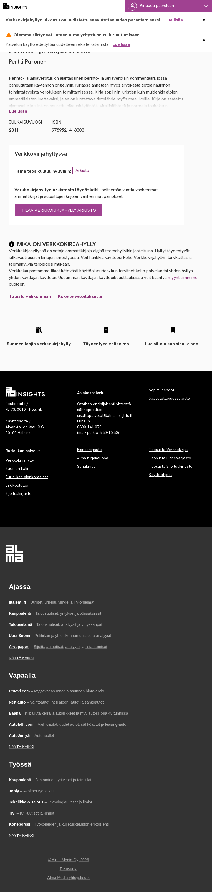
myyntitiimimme (183, 277)
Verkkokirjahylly (20, 460)
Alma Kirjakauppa (92, 457)
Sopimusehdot (161, 389)
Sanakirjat (86, 466)
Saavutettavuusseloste (169, 398)
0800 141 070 (89, 426)
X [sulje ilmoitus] (204, 20)
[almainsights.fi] (15, 6)
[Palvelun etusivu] (26, 392)
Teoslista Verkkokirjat (168, 449)
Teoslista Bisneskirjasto (170, 457)
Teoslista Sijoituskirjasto (171, 466)
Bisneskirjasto (89, 449)
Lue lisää (174, 20)
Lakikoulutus (17, 485)
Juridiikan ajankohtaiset (27, 476)
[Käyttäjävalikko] (168, 6)
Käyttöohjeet (160, 474)
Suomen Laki (17, 468)
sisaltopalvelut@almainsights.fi (104, 415)
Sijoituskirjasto (19, 493)
